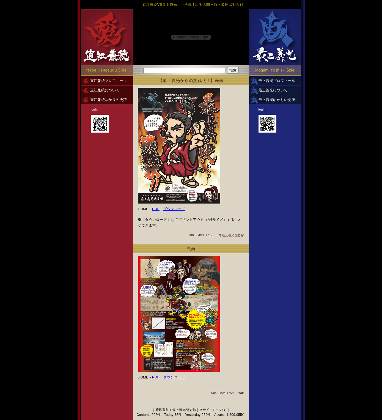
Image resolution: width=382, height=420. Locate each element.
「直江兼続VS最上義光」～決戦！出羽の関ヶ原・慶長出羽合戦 (191, 4)
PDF (156, 209)
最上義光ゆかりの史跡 (277, 100)
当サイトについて (213, 410)
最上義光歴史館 (233, 235)
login (94, 109)
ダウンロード (174, 209)
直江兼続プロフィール (108, 81)
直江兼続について (105, 90)
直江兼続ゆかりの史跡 (108, 100)
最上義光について (273, 90)
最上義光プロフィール (277, 81)
